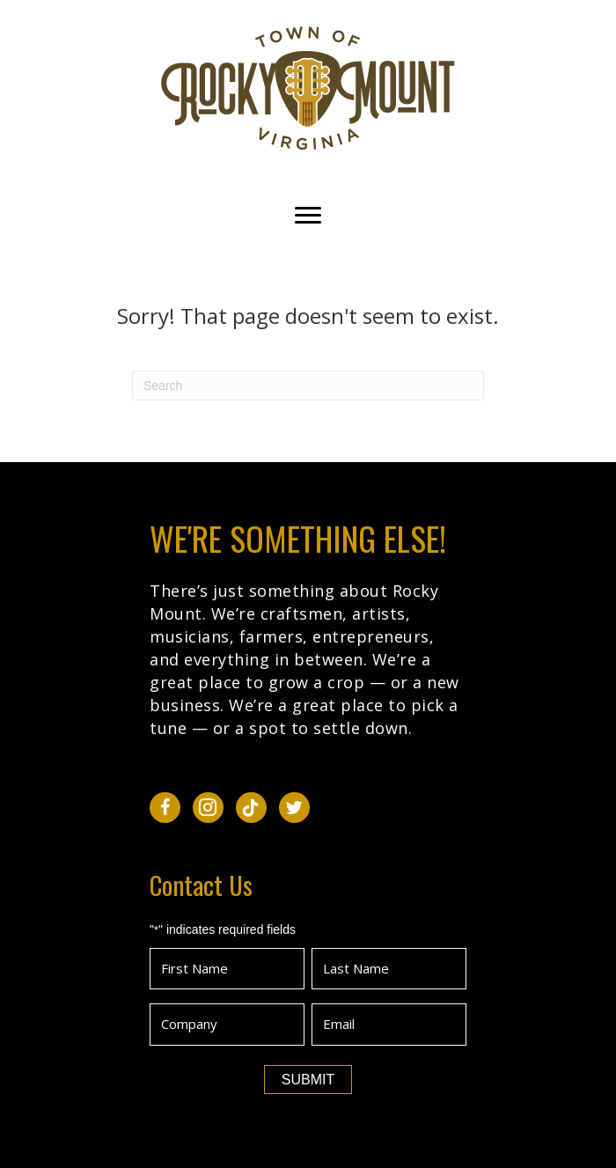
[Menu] (308, 216)
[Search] (308, 385)
